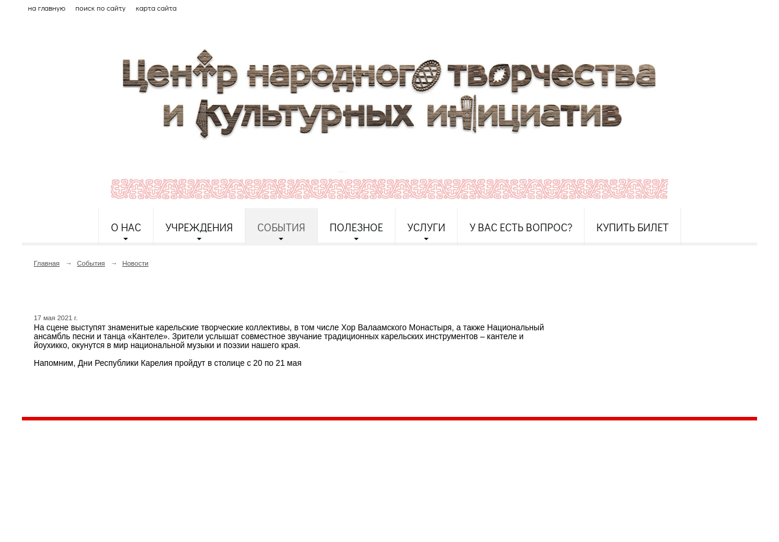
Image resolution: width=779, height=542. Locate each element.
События (281, 227)
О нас (126, 227)
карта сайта (156, 7)
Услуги (426, 227)
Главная (47, 263)
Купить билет (632, 227)
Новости (135, 263)
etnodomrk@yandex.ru (308, 472)
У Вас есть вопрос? (521, 227)
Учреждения (199, 227)
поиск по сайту (100, 7)
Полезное (356, 227)
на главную (46, 7)
